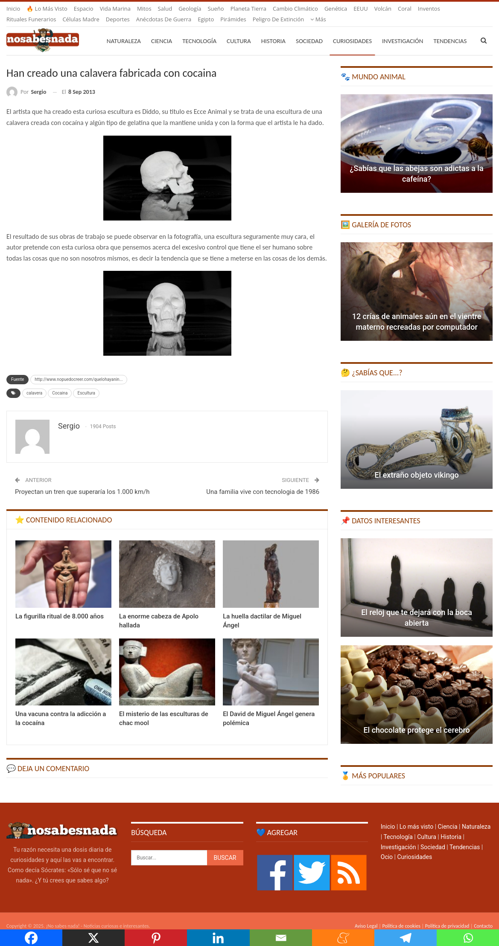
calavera (34, 382)
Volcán (382, 8)
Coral (404, 8)
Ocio (387, 846)
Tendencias (464, 836)
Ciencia (161, 31)
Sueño (215, 8)
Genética (335, 8)
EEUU (360, 8)
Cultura (239, 31)
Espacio (83, 8)
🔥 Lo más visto (46, 8)
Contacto (483, 916)
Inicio (13, 8)
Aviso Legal (366, 916)
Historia (273, 31)
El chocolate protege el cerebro (416, 719)
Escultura (86, 382)
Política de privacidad (447, 916)
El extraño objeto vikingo (416, 464)
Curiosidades (352, 31)
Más (426, 8)
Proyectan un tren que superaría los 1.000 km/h (82, 481)
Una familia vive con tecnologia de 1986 (262, 481)
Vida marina (115, 8)
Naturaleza (124, 31)
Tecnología (199, 31)
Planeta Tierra (248, 8)
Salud (165, 8)
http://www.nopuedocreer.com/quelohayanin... (79, 369)
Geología (189, 8)
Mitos (144, 8)
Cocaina (59, 382)
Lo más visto (416, 816)
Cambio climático (295, 8)
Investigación (402, 31)
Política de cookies (401, 916)
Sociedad (309, 31)
